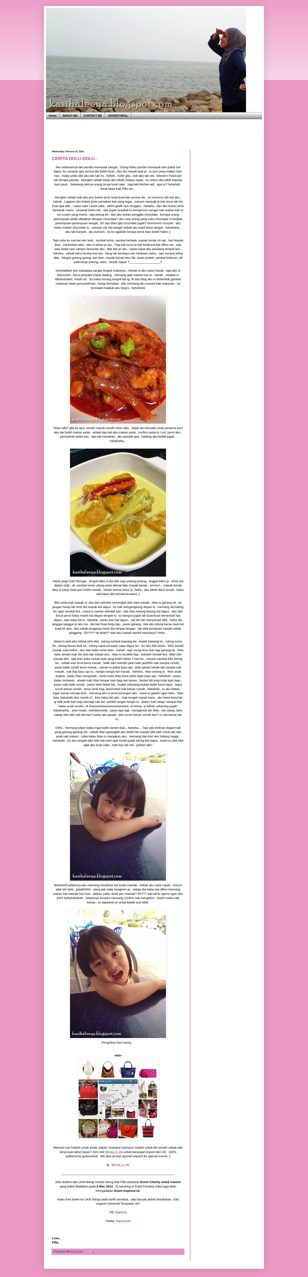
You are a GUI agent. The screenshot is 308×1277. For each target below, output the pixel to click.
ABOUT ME (70, 115)
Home (53, 115)
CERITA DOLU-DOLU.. (74, 158)
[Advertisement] (125, 134)
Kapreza (120, 1212)
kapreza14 (123, 1221)
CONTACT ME (93, 115)
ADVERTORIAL (118, 115)
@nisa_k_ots (114, 1152)
